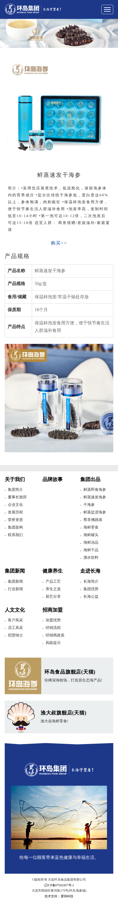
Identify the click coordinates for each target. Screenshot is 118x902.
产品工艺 (53, 581)
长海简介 (90, 581)
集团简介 (15, 489)
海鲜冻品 (90, 542)
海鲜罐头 (90, 535)
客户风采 (15, 620)
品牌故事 (52, 479)
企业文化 (15, 504)
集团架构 (15, 527)
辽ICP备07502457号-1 (59, 885)
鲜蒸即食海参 (94, 489)
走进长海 (90, 571)
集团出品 (90, 479)
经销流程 (53, 627)
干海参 (89, 504)
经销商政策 (55, 635)
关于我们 (15, 479)
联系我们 (15, 535)
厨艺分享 (53, 596)
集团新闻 (15, 571)
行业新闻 (15, 589)
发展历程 (15, 512)
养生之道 (53, 589)
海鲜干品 (90, 550)
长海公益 (90, 596)
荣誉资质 (15, 520)
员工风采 (15, 627)
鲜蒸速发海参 (94, 497)
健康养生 (52, 571)
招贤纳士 (15, 635)
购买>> (59, 243)
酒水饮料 (90, 557)
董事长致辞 (17, 497)
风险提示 (53, 643)
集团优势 (90, 589)
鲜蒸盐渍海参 (94, 512)
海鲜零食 (90, 527)
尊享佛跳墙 (92, 520)
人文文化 (15, 610)
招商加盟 (52, 610)
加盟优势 (53, 620)
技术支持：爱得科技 (59, 896)
